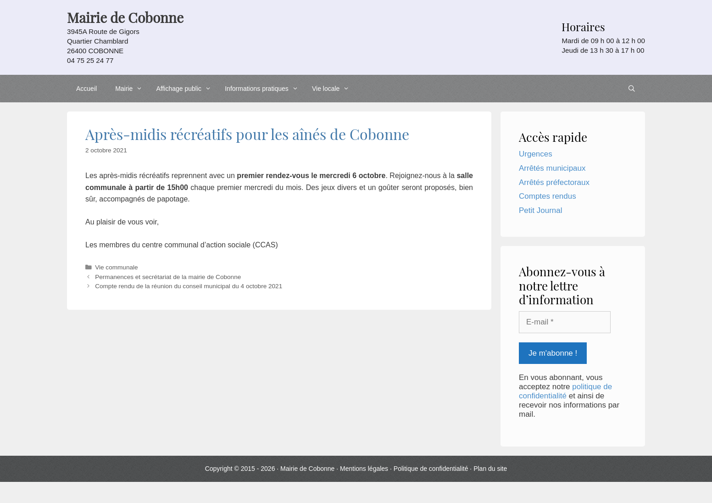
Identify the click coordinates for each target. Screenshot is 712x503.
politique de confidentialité (565, 391)
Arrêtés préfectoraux (554, 182)
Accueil (86, 88)
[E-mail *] (565, 322)
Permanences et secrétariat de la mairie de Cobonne (168, 277)
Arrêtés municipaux (552, 168)
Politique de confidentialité (431, 468)
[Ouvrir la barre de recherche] (631, 88)
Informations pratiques (264, 88)
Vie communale (116, 267)
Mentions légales (364, 468)
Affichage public (186, 88)
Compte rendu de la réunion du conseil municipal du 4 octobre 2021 (188, 286)
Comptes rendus (547, 196)
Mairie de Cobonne (307, 468)
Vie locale (333, 88)
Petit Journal (540, 210)
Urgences (535, 154)
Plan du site (490, 468)
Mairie (131, 88)
